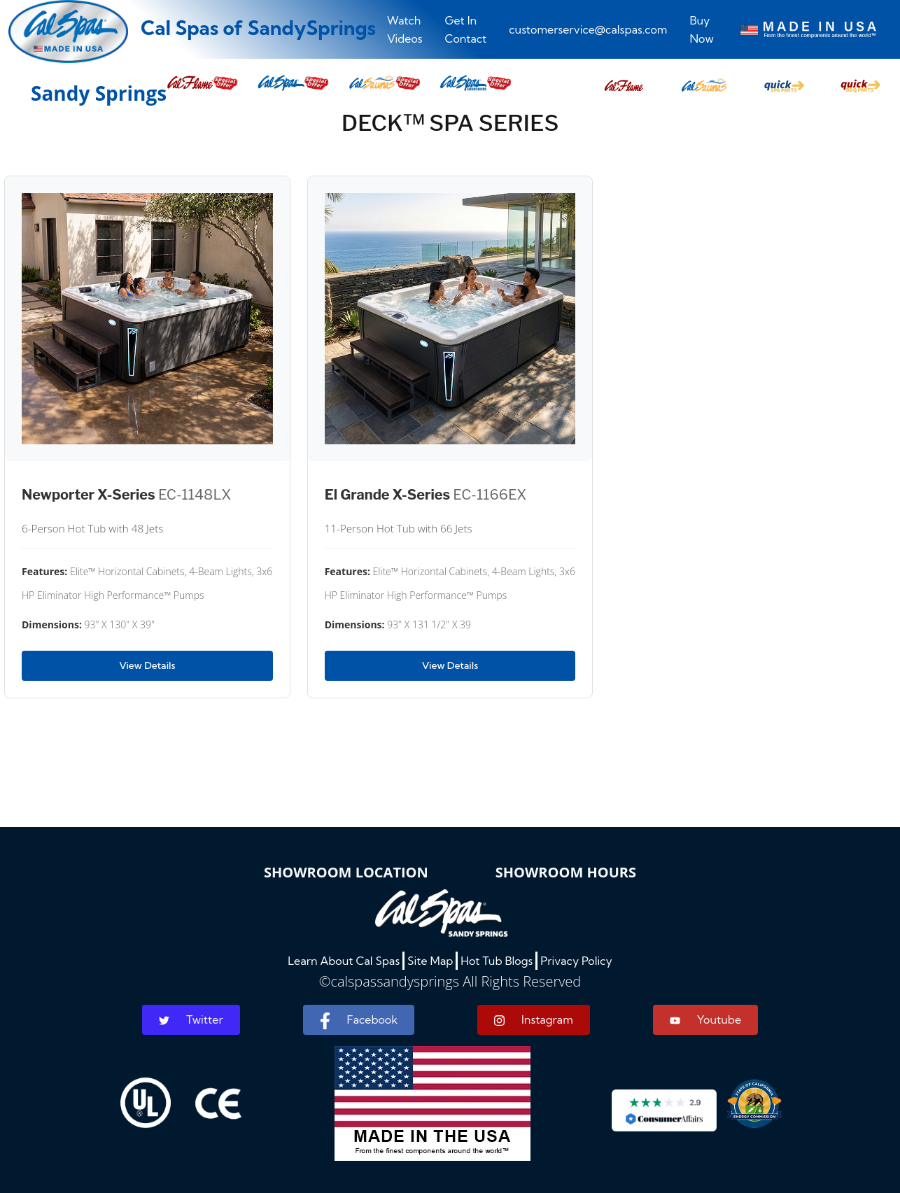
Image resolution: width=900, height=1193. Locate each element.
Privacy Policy (576, 961)
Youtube (705, 1019)
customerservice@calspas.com (588, 29)
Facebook (359, 1020)
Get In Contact (466, 29)
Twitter (191, 1019)
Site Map (430, 961)
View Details (147, 665)
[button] (624, 82)
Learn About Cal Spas (344, 961)
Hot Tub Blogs (496, 961)
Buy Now (701, 29)
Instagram (533, 1019)
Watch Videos (405, 29)
